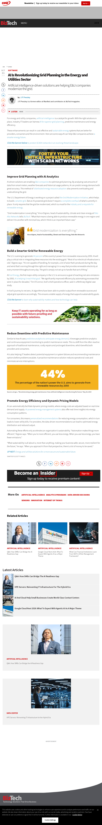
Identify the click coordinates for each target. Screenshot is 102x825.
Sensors (26, 500)
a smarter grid (20, 200)
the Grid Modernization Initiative (74, 197)
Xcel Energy (14, 275)
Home (4, 66)
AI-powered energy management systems (43, 409)
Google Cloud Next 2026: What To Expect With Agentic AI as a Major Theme (48, 608)
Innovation (36, 500)
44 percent (37, 256)
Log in (96, 23)
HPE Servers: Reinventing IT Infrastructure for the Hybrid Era (43, 587)
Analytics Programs (56, 495)
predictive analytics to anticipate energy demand (47, 338)
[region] (51, 815)
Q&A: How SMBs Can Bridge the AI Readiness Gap (37, 576)
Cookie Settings (50, 820)
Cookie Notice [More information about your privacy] (77, 815)
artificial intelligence (45, 118)
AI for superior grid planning (52, 121)
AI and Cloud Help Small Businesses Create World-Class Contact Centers (47, 598)
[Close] (98, 810)
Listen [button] (14, 112)
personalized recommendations (44, 418)
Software (10, 66)
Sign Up (85, 3)
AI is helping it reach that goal (27, 278)
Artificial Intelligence (33, 495)
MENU (24, 23)
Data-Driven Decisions (79, 495)
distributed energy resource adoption (50, 188)
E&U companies (42, 181)
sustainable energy (61, 130)
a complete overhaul (70, 200)
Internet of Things (53, 500)
